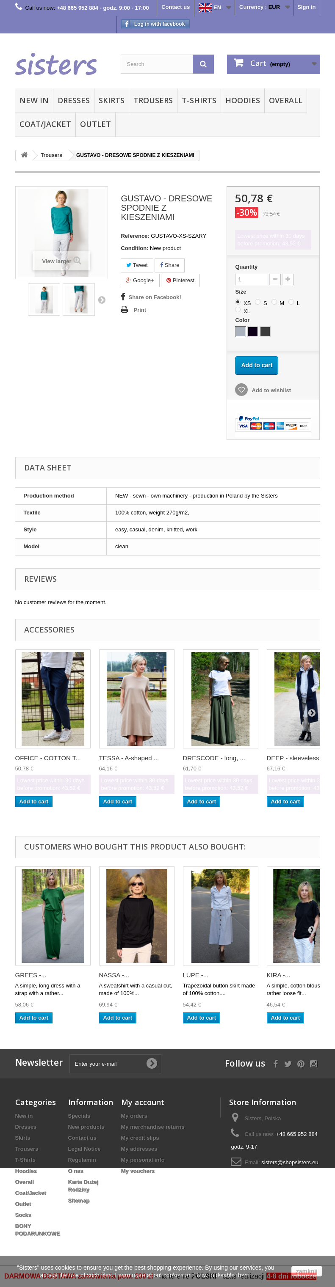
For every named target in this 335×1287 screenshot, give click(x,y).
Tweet (136, 265)
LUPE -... (196, 975)
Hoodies (242, 100)
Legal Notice (84, 1149)
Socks (23, 1215)
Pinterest (180, 280)
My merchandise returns (153, 1127)
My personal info (143, 1160)
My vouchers (138, 1171)
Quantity (246, 267)
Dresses (74, 100)
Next (101, 299)
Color (243, 320)
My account (142, 1102)
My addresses (139, 1149)
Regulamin (82, 1160)
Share (169, 265)
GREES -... (31, 975)
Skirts (112, 100)
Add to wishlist (270, 390)
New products (86, 1127)
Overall (285, 100)
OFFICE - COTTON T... (48, 758)
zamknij (307, 1271)
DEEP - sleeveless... (295, 758)
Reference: (135, 236)
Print (139, 310)
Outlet (95, 124)
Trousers (153, 100)
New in (34, 100)
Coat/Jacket (45, 124)
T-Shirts (199, 100)
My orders (134, 1116)
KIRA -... (279, 975)
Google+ (140, 280)
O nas (75, 1171)
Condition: (134, 248)
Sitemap (79, 1200)
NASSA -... (114, 975)
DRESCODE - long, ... (214, 758)
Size (241, 292)
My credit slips (140, 1138)
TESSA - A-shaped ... (129, 758)
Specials (79, 1116)
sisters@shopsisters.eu (289, 1162)
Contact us (175, 7)
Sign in (306, 7)
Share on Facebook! (154, 297)
